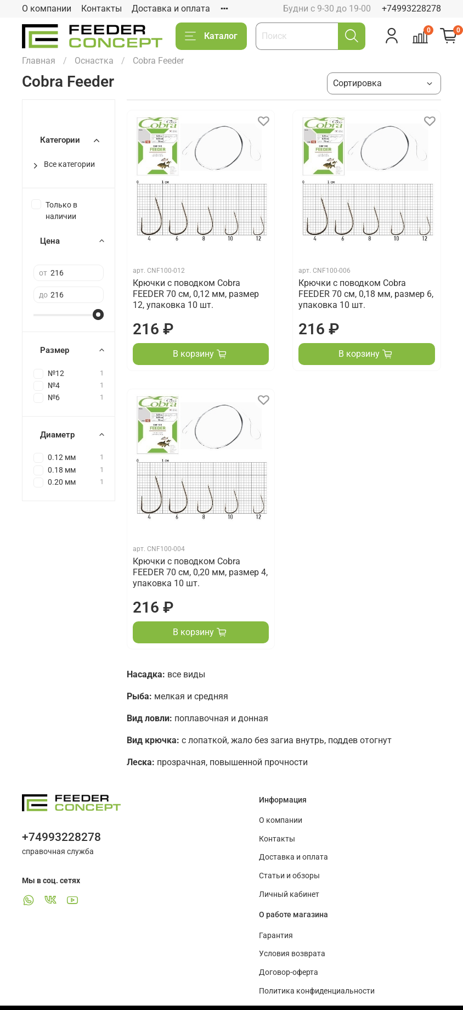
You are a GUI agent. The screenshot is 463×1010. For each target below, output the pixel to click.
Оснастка (94, 60)
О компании (46, 8)
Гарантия (276, 935)
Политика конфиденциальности (317, 991)
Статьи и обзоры (289, 875)
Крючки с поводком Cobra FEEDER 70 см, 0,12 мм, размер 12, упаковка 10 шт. (196, 294)
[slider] (98, 314)
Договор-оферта (288, 972)
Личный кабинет (289, 894)
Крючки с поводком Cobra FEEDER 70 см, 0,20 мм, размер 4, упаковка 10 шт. (200, 572)
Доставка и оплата (171, 8)
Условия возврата (292, 953)
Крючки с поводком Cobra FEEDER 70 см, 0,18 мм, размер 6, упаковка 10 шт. (365, 294)
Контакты (101, 8)
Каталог (211, 36)
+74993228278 (411, 8)
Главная (38, 60)
